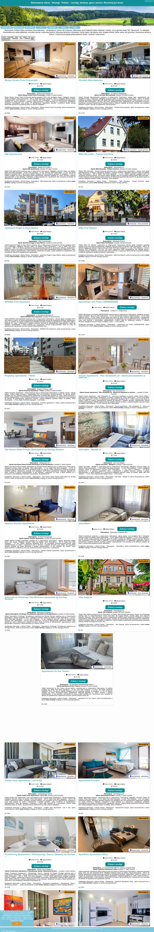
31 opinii (54, 243)
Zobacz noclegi (41, 90)
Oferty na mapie (18, 27)
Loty (41, 27)
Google (30, 912)
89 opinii (52, 538)
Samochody (52, 27)
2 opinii (67, 871)
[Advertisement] (77, 725)
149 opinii (123, 243)
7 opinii (124, 464)
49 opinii (51, 317)
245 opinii (125, 95)
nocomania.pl (149, 1)
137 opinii (48, 169)
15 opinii (145, 392)
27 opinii (62, 464)
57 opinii (89, 686)
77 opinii (126, 869)
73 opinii (123, 795)
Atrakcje (63, 27)
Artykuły (74, 27)
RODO (21, 920)
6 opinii (55, 795)
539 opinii (121, 612)
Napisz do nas (98, 928)
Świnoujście (69, 44)
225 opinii (128, 169)
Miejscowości (30, 27)
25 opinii (53, 390)
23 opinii (53, 95)
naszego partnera (38, 109)
